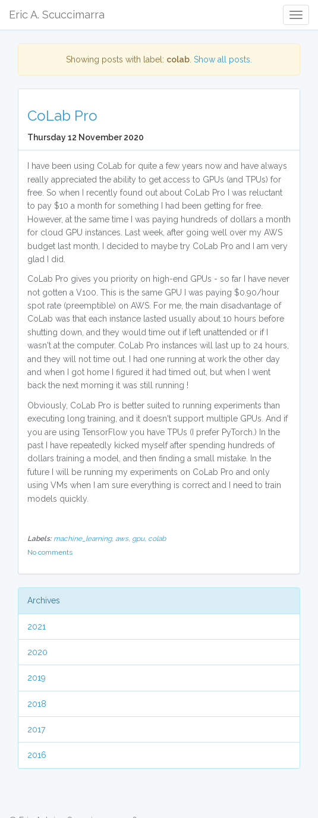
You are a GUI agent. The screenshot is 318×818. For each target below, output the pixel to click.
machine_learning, (84, 538)
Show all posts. (223, 59)
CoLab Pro (62, 115)
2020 (37, 652)
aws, (123, 538)
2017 (36, 729)
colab (157, 538)
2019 (36, 677)
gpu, (140, 538)
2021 (36, 626)
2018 (36, 704)
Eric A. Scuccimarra (57, 14)
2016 (36, 755)
